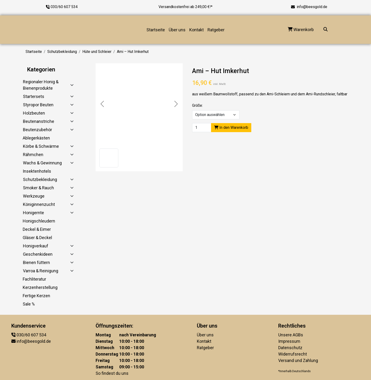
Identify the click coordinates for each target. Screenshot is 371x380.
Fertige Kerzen (36, 295)
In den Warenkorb (231, 127)
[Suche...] (326, 29)
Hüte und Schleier (96, 51)
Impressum (289, 341)
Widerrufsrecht (292, 354)
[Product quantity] (201, 127)
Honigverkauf (35, 245)
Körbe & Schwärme (41, 146)
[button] (108, 157)
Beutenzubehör (37, 129)
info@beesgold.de (312, 7)
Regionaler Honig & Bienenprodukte (40, 85)
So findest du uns (112, 373)
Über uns (177, 29)
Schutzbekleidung (62, 51)
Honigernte (33, 212)
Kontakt (196, 29)
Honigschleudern (39, 220)
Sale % (29, 303)
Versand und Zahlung (298, 360)
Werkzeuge (33, 196)
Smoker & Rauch (38, 187)
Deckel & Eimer (37, 229)
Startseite (155, 29)
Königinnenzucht (39, 204)
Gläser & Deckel (37, 237)
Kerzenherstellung (40, 287)
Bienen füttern (36, 262)
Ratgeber (216, 29)
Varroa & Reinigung (40, 270)
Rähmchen (33, 154)
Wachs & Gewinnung (42, 162)
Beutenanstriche (38, 121)
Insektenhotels (37, 171)
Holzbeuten (34, 113)
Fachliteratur (34, 279)
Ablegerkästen (36, 137)
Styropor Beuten (38, 104)
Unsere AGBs (290, 334)
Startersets (33, 96)
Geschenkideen (38, 254)
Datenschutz (290, 347)
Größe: (197, 105)
